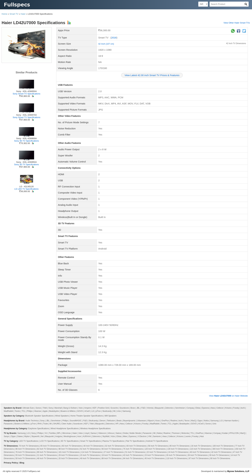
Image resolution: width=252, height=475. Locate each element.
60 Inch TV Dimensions (72, 446)
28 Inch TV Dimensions (198, 455)
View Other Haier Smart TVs (237, 23)
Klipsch (151, 421)
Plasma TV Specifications (113, 441)
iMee (125, 436)
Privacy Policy (11, 462)
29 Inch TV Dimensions (68, 455)
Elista (197, 408)
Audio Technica (31, 421)
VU (46, 433)
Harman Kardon (231, 421)
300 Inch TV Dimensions (223, 449)
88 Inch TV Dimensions (112, 458)
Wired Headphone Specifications (65, 428)
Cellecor (219, 408)
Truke (45, 424)
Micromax (66, 433)
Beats (119, 421)
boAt (243, 408)
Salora (118, 433)
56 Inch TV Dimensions (112, 449)
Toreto (17, 411)
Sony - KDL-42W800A (26, 138)
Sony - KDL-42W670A (26, 115)
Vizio (81, 408)
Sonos (38, 408)
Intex (81, 433)
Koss (158, 421)
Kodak (225, 433)
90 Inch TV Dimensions (220, 458)
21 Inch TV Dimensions (47, 455)
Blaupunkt (159, 408)
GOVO (80, 411)
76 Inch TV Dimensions (25, 452)
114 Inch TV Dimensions (91, 452)
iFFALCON (234, 433)
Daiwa (19, 436)
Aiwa (213, 408)
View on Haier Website (228, 396)
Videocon (102, 433)
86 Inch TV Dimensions (25, 449)
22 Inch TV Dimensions (157, 452)
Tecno (186, 421)
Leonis (188, 436)
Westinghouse (70, 436)
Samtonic (157, 436)
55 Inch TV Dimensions (25, 455)
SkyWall (105, 436)
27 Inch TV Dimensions (114, 452)
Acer (79, 436)
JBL (138, 408)
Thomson (176, 433)
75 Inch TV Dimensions (133, 449)
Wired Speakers (62, 416)
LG (93, 411)
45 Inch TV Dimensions (155, 458)
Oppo (200, 421)
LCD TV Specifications (49, 441)
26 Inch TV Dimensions (176, 455)
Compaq (190, 408)
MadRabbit (8, 411)
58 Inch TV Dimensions (158, 446)
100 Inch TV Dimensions (223, 446)
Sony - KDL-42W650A (26, 91)
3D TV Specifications (70, 441)
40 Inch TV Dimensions (93, 446)
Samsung (126, 411)
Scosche (114, 408)
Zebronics (169, 408)
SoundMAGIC (75, 421)
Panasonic (8, 424)
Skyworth (35, 436)
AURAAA (87, 436)
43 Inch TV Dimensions (133, 455)
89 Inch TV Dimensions (47, 452)
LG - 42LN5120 (26, 186)
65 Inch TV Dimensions (50, 446)
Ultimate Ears (28, 408)
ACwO (87, 411)
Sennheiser (180, 408)
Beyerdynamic (129, 421)
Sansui (94, 433)
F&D (143, 408)
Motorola (185, 433)
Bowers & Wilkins (68, 411)
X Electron (142, 436)
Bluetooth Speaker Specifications (39, 416)
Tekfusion (111, 421)
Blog (22, 462)
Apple (45, 411)
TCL (23, 411)
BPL (59, 433)
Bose (132, 408)
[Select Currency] (203, 4)
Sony (51, 408)
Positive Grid (103, 408)
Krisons (228, 408)
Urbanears (141, 421)
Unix (119, 411)
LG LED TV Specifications (26, 189)
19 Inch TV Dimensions (112, 455)
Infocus (111, 433)
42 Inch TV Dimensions (236, 43)
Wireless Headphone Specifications (95, 428)
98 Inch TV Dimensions (68, 449)
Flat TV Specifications (135, 441)
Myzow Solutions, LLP (238, 471)
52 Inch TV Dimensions (90, 449)
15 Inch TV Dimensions (90, 455)
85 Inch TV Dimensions (179, 446)
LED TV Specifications (28, 441)
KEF (94, 408)
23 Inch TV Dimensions (155, 455)
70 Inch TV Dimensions (29, 446)
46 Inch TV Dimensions (200, 452)
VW (149, 436)
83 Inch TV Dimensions (136, 446)
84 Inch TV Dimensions (133, 458)
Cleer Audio (67, 424)
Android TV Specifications (157, 441)
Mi (114, 411)
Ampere (87, 408)
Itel (42, 436)
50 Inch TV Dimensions (25, 458)
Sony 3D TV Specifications (26, 141)
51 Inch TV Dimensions (135, 452)
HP (117, 424)
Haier (23, 14)
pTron (98, 411)
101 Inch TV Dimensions (69, 452)
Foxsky (236, 408)
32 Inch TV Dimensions (115, 446)
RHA (39, 424)
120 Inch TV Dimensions (155, 449)
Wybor (27, 436)
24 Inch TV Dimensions (178, 452)
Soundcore (124, 408)
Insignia (58, 436)
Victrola (150, 408)
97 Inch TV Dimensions (199, 458)
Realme (173, 421)
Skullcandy (107, 411)
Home (4, 14)
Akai (202, 436)
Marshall (58, 408)
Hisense (37, 411)
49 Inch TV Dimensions (90, 458)
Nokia (206, 421)
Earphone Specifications (38, 428)
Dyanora (205, 408)
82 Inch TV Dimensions (47, 449)
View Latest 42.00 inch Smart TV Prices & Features (152, 75)
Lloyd (86, 433)
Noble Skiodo (135, 433)
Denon (102, 421)
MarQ (193, 421)
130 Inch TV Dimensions (177, 449)
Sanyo (6, 436)
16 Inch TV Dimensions (201, 446)
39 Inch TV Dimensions (219, 455)
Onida (125, 433)
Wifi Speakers (111, 416)
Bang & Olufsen (70, 408)
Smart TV (13, 14)
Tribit (45, 408)
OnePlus (165, 421)
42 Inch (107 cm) (106, 44)
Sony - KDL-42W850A (26, 162)
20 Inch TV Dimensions (68, 458)
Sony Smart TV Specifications (26, 93)
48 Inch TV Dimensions (47, 458)
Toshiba (52, 433)
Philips (29, 411)
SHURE (56, 424)
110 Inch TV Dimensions (176, 458)
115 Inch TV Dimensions (200, 449)
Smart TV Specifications (90, 441)
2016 (114, 37)
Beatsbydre (54, 411)
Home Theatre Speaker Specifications (87, 416)
